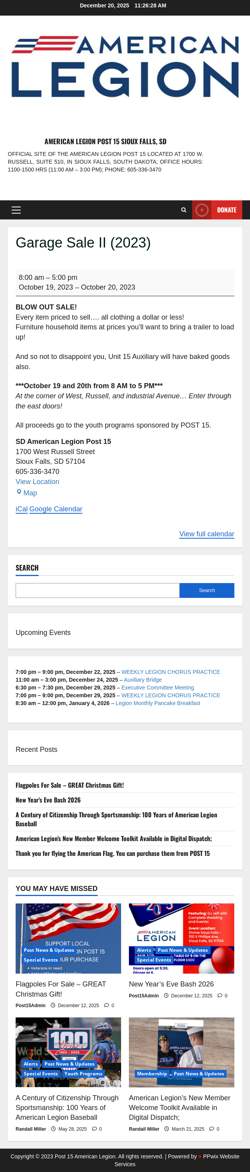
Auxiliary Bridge (143, 680)
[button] (16, 210)
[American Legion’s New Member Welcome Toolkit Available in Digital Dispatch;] (181, 1052)
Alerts (144, 950)
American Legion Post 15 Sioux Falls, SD (105, 141)
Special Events (41, 959)
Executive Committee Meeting (157, 687)
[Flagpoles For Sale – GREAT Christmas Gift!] (68, 938)
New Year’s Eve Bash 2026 (48, 799)
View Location (37, 482)
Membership (152, 1073)
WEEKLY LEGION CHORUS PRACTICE (170, 672)
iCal (22, 509)
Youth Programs (83, 1073)
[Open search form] (183, 209)
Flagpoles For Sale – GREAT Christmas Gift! (70, 785)
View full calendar (206, 534)
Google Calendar (55, 509)
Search (27, 568)
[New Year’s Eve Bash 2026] (181, 938)
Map (26, 493)
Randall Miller (31, 1129)
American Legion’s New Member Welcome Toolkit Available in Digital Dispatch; (114, 838)
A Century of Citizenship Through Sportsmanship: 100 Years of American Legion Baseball (116, 819)
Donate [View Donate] (214, 209)
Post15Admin (31, 1005)
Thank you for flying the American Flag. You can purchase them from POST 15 (113, 853)
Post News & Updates (49, 950)
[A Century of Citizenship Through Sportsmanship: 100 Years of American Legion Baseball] (68, 1052)
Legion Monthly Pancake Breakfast (158, 703)
